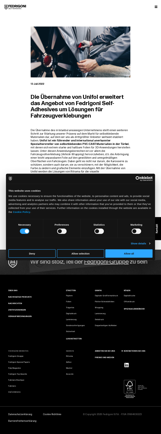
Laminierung (71, 319)
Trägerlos (70, 308)
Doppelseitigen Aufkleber (106, 325)
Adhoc (69, 362)
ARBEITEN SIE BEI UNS (105, 351)
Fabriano (12, 386)
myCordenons (14, 392)
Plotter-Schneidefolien (104, 302)
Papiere (69, 296)
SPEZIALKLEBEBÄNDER (134, 309)
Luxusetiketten (74, 339)
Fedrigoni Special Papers (19, 362)
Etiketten (71, 290)
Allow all (129, 253)
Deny (32, 253)
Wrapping (99, 308)
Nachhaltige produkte (20, 297)
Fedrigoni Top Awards (17, 374)
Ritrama (69, 356)
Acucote (70, 374)
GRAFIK (98, 290)
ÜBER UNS (12, 290)
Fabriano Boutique (16, 380)
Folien (68, 302)
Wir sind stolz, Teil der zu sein (88, 261)
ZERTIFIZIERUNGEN (17, 310)
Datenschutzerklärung (20, 414)
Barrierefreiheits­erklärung (22, 421)
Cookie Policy (21, 211)
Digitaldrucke (129, 296)
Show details (138, 243)
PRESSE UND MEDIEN (104, 357)
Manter (69, 368)
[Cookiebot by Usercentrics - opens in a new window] (138, 178)
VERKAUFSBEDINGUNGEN (20, 316)
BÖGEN (127, 290)
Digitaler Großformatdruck (106, 296)
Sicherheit (70, 331)
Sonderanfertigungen (75, 325)
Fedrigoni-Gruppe (16, 356)
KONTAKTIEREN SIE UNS (134, 351)
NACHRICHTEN (15, 303)
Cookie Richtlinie (52, 414)
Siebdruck (99, 319)
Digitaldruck (71, 313)
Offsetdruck (129, 302)
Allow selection (80, 253)
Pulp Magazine (14, 368)
